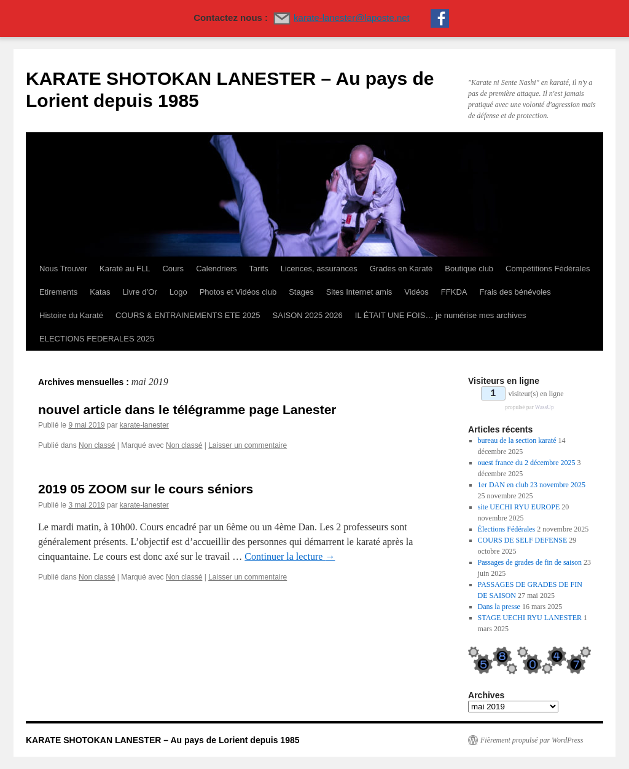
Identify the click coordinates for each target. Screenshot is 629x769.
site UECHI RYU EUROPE (519, 507)
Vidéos (416, 292)
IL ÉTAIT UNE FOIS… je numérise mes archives (440, 315)
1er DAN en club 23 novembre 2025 (531, 484)
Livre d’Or (139, 292)
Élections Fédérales (507, 529)
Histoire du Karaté (71, 315)
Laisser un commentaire (247, 445)
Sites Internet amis (359, 292)
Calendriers (216, 268)
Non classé (97, 445)
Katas (100, 292)
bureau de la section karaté (517, 440)
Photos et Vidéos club (238, 292)
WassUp (544, 407)
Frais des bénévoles (514, 292)
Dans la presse (499, 606)
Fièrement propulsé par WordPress (531, 740)
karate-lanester (144, 425)
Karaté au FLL (125, 268)
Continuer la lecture (289, 556)
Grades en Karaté (401, 268)
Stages (301, 292)
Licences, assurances (319, 268)
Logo (178, 292)
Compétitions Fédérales (548, 268)
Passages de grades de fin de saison (530, 562)
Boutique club (469, 268)
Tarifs (258, 268)
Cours (173, 268)
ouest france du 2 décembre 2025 (527, 462)
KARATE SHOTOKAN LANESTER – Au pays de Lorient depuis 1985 (162, 740)
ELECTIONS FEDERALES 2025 (96, 338)
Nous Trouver (63, 268)
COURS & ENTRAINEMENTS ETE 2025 (187, 315)
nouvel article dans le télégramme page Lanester (187, 409)
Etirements (58, 292)
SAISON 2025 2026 (308, 315)
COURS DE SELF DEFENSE (523, 540)
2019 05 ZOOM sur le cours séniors (145, 489)
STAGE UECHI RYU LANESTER (530, 617)
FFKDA (454, 292)
